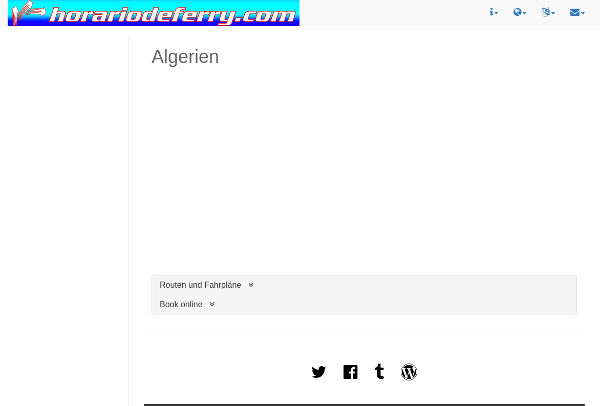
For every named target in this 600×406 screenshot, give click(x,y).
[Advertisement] (64, 72)
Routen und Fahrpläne (200, 285)
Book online (181, 304)
